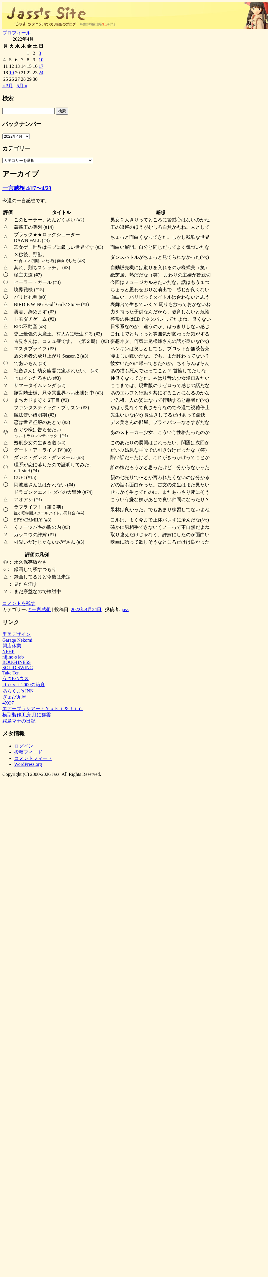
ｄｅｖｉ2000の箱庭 (23, 684)
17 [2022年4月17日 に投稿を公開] (41, 66)
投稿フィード (28, 752)
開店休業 (11, 645)
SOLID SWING (17, 667)
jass (125, 609)
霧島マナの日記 (18, 720)
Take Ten (10, 672)
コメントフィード (33, 758)
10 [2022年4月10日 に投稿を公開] (41, 59)
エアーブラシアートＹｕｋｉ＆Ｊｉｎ (42, 708)
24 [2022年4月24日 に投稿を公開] (41, 72)
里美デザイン (16, 634)
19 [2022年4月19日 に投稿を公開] (11, 72)
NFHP (8, 651)
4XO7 (8, 702)
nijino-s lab (13, 656)
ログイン (23, 745)
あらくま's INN (18, 690)
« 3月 (7, 85)
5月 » (22, 85)
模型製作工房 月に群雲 (26, 714)
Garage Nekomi (17, 640)
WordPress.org (28, 764)
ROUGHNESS (16, 662)
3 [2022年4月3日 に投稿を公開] (40, 53)
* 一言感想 (39, 609)
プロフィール (16, 32)
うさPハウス (15, 678)
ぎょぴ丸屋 (14, 697)
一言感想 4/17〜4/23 (26, 188)
